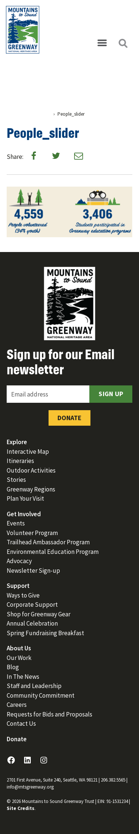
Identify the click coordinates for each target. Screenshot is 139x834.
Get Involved (24, 514)
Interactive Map (28, 451)
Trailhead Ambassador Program (48, 542)
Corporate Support (32, 604)
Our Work (19, 658)
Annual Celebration (32, 623)
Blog (13, 667)
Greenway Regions (31, 489)
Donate (69, 417)
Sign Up (111, 393)
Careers (17, 705)
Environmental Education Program (53, 552)
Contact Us (21, 723)
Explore (17, 442)
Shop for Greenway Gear (38, 614)
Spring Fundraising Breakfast (45, 633)
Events (16, 523)
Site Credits (20, 808)
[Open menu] (102, 43)
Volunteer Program (32, 533)
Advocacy (19, 561)
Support (18, 586)
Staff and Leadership (34, 686)
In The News (23, 677)
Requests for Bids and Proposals (49, 714)
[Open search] (122, 43)
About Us (19, 648)
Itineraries (20, 461)
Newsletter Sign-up (33, 570)
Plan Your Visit (25, 498)
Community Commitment (41, 695)
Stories (16, 480)
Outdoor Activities (31, 470)
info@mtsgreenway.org (30, 787)
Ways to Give (23, 595)
